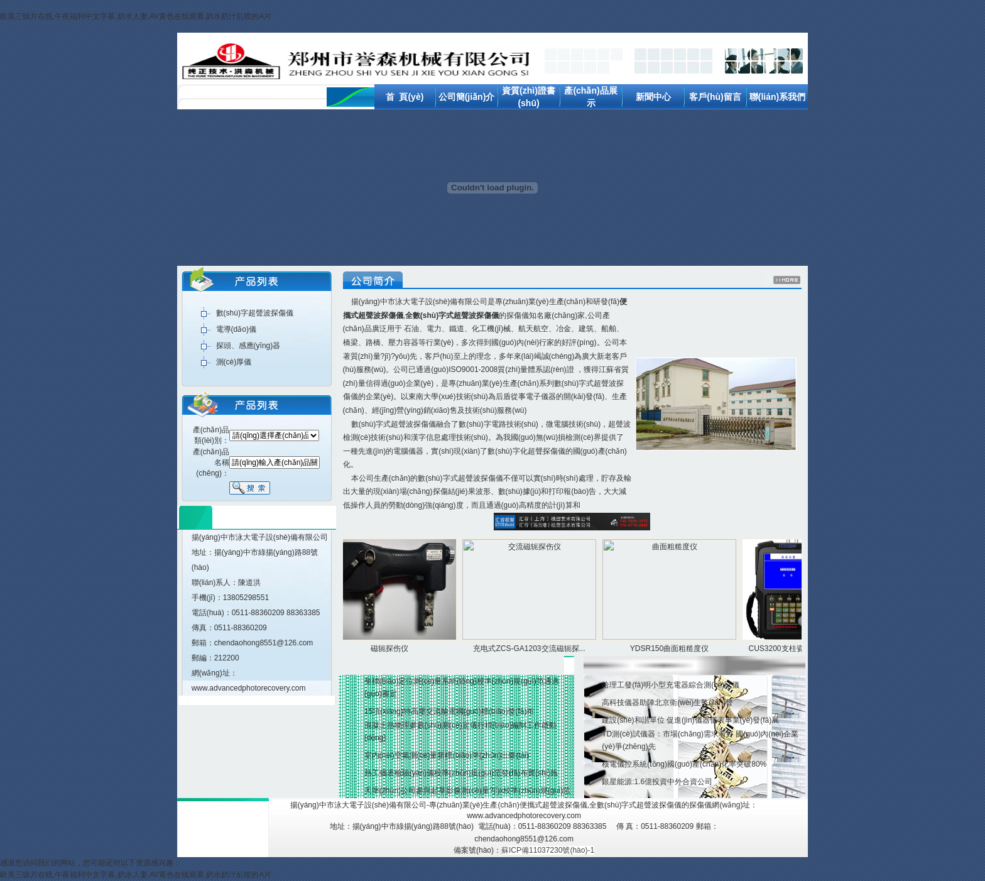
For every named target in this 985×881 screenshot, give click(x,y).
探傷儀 (517, 315)
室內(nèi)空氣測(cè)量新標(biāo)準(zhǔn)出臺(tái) (446, 755)
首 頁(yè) (405, 97)
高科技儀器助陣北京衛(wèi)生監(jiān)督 (667, 702)
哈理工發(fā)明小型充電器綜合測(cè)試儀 (670, 685)
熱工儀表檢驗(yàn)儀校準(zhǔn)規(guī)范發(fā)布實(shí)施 (461, 773)
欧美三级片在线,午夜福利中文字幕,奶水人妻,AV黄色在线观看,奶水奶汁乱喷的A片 (135, 16)
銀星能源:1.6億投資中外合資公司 (657, 781)
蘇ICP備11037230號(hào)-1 (547, 850)
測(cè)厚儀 (234, 362)
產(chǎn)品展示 (572, 596)
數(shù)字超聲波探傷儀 (254, 313)
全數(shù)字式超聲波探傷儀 (635, 805)
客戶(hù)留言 (715, 97)
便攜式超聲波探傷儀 (553, 805)
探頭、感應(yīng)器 (248, 345)
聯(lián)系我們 (777, 97)
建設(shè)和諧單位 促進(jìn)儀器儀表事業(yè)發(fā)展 (690, 720)
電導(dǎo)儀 (236, 329)
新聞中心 (653, 97)
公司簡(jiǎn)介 (466, 97)
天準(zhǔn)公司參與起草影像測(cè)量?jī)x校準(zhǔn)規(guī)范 (467, 790)
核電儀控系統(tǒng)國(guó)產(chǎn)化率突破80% (684, 764)
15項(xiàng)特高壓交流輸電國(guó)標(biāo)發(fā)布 (449, 711)
